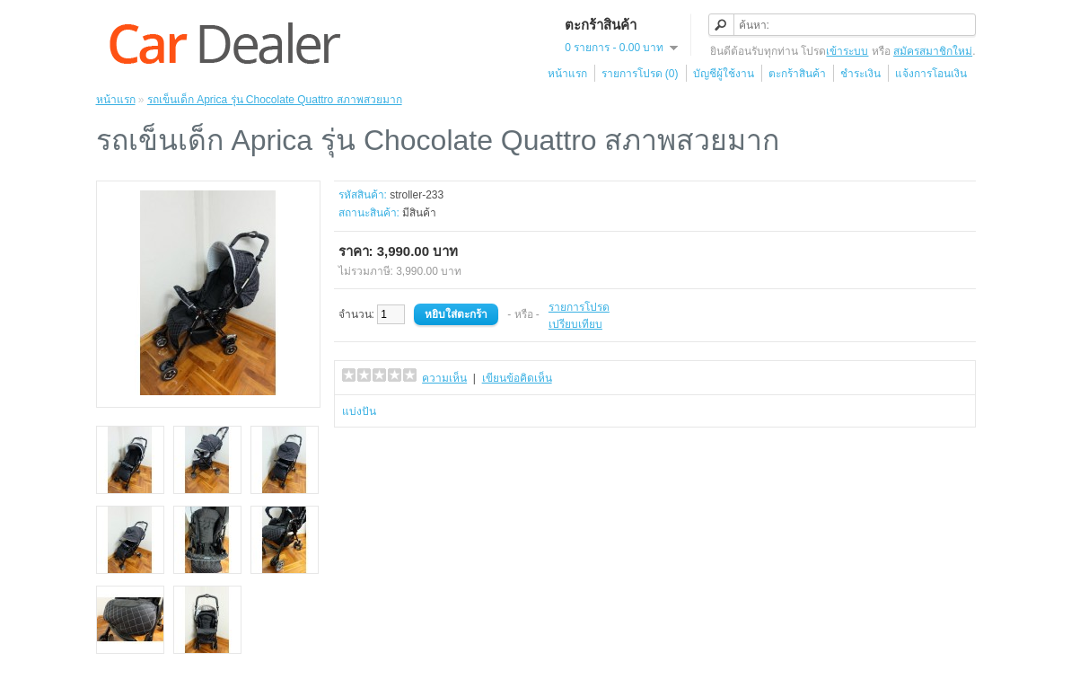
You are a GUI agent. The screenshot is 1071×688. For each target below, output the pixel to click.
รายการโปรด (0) (640, 73)
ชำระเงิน (860, 73)
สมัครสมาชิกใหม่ (932, 51)
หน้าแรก (567, 73)
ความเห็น (444, 378)
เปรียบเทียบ (575, 324)
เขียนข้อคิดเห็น (517, 378)
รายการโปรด (579, 307)
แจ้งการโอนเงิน (931, 73)
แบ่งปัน (359, 411)
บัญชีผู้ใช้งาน (723, 73)
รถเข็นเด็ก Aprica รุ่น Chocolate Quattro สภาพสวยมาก (274, 99)
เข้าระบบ (847, 51)
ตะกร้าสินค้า (797, 73)
